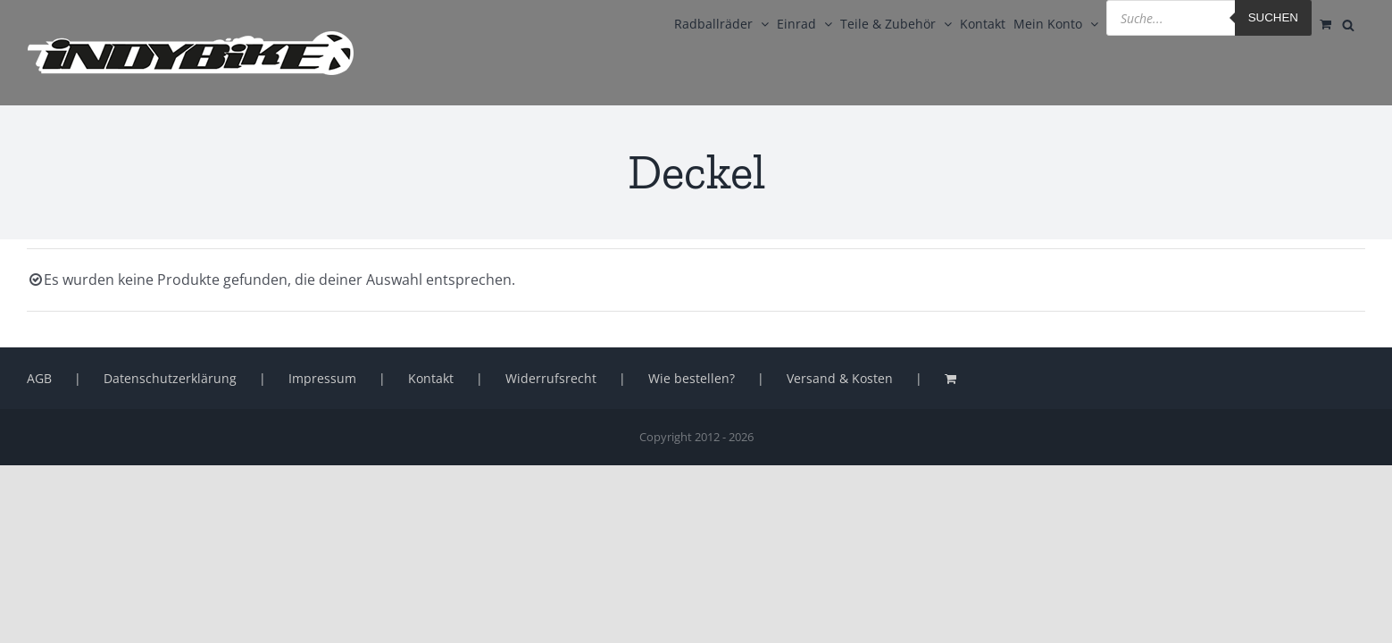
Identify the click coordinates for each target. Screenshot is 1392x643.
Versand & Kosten (840, 378)
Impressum (322, 378)
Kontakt (431, 378)
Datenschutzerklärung (170, 378)
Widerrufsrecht (550, 378)
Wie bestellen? (691, 378)
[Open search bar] (1356, 23)
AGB (39, 378)
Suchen (1235, 17)
